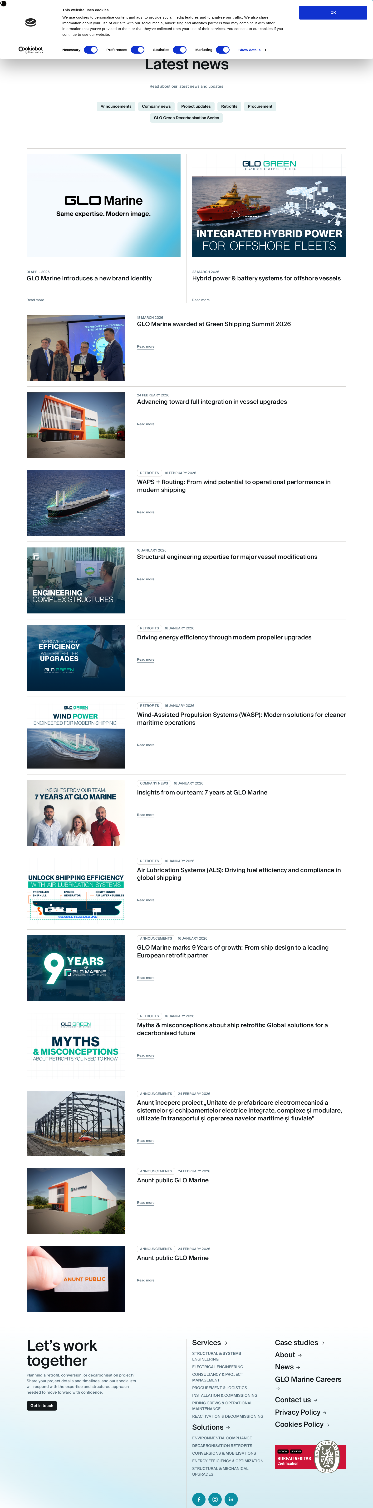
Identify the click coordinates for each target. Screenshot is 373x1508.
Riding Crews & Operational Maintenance (222, 1406)
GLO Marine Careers (308, 1382)
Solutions (211, 1427)
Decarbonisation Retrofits (222, 1446)
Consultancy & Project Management (217, 1377)
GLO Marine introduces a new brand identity (89, 278)
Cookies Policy (302, 1424)
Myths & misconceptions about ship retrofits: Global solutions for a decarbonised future (232, 1029)
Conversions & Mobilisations (224, 1453)
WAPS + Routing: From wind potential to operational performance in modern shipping (234, 486)
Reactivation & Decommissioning (227, 1416)
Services (210, 1343)
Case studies (300, 1343)
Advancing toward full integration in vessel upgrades (212, 402)
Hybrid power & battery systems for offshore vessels (266, 278)
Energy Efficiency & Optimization (227, 1461)
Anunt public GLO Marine (172, 1180)
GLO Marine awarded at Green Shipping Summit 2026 (214, 324)
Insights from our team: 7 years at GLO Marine (202, 792)
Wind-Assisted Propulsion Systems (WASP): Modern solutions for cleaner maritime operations (241, 719)
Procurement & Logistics (219, 1388)
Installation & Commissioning (224, 1395)
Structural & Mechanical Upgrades (220, 1471)
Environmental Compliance (222, 1438)
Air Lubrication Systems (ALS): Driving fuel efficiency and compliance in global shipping (239, 874)
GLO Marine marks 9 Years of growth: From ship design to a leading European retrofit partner (233, 951)
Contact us (296, 1400)
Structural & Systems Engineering (216, 1356)
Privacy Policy (301, 1412)
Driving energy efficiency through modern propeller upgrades (224, 637)
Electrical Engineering (217, 1367)
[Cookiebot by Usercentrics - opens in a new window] (31, 50)
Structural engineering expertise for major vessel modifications (227, 557)
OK (333, 12)
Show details (250, 50)
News (288, 1367)
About (289, 1355)
